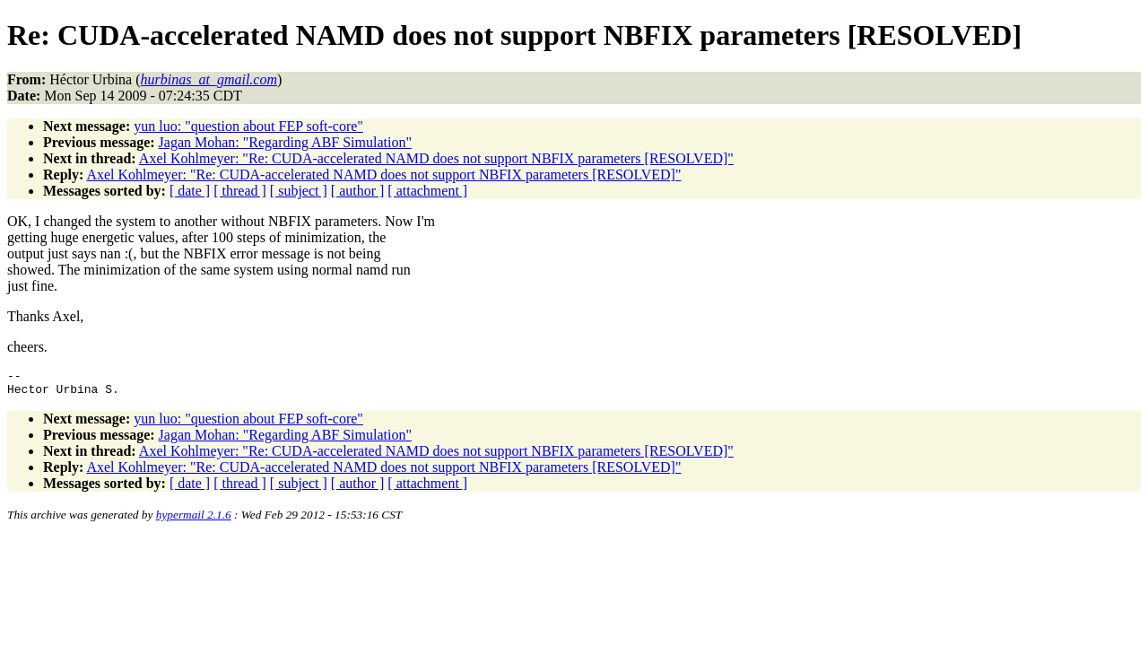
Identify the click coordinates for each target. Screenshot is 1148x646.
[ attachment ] (427, 190)
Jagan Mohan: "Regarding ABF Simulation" (285, 142)
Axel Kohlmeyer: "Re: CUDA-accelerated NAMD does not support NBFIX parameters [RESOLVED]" (436, 158)
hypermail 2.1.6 (193, 520)
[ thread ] (239, 190)
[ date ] (190, 190)
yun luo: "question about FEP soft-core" (248, 126)
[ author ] (358, 190)
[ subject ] (298, 190)
